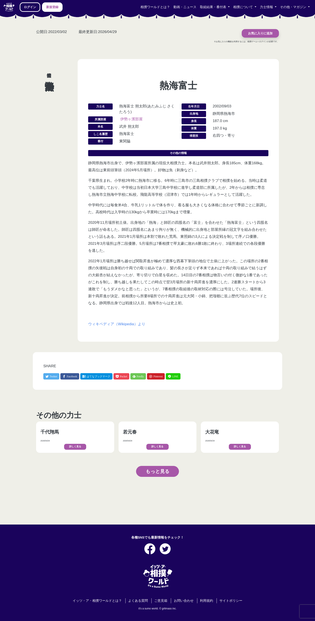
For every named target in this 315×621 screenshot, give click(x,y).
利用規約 (206, 600)
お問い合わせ (184, 600)
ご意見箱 (160, 600)
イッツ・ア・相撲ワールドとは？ (97, 600)
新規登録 (52, 7)
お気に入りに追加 (260, 33)
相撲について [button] (243, 7)
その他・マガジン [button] (293, 7)
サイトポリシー (230, 600)
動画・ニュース (184, 7)
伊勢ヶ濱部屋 (131, 119)
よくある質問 (138, 600)
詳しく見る (75, 446)
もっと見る (158, 471)
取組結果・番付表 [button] (213, 7)
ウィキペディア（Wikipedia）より (116, 324)
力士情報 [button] (267, 7)
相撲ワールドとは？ (155, 7)
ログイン (30, 7)
